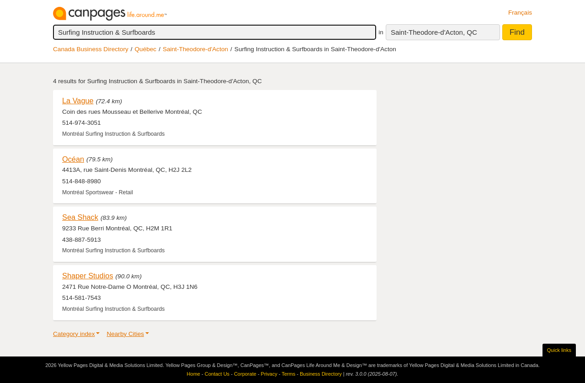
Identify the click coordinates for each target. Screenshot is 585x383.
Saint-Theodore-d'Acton (195, 49)
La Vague (78, 100)
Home (193, 374)
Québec (146, 49)
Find (517, 32)
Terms (288, 374)
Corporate (245, 374)
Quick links (559, 350)
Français (520, 12)
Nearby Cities (125, 333)
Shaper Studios (87, 275)
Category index (74, 333)
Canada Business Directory (90, 49)
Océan (73, 159)
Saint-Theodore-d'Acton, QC (434, 32)
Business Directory (321, 374)
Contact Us (217, 374)
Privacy (269, 374)
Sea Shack (80, 217)
